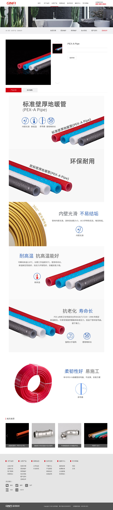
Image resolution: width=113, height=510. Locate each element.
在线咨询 (49, 474)
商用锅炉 (74, 30)
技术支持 (70, 3)
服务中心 (78, 3)
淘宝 (73, 466)
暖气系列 (94, 30)
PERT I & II (95, 445)
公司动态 (36, 466)
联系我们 (62, 474)
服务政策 (62, 466)
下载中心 (49, 466)
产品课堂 (49, 468)
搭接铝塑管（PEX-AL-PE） (17, 445)
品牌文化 (10, 468)
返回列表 (72, 57)
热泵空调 (53, 30)
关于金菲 (46, 3)
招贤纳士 (10, 474)
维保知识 (49, 471)
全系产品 (54, 3)
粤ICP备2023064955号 (65, 506)
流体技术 (19, 30)
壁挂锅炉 (63, 30)
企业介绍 (10, 466)
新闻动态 (62, 3)
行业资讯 (36, 468)
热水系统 (84, 30)
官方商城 (85, 3)
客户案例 (10, 471)
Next (105, 435)
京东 (73, 468)
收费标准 (62, 468)
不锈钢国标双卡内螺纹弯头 (69, 445)
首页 (39, 3)
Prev (7, 435)
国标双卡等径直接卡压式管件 (43, 445)
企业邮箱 (62, 471)
